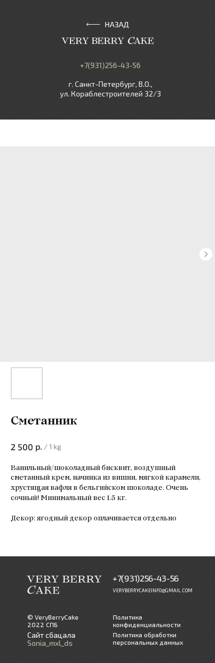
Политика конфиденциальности (147, 620)
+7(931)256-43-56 (110, 65)
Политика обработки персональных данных (148, 638)
